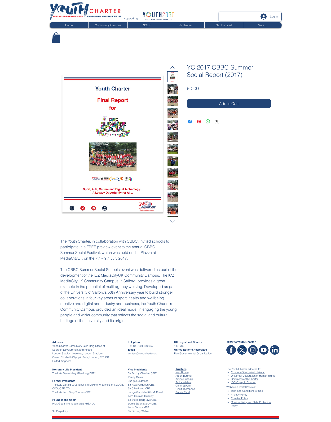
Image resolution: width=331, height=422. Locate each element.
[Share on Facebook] (190, 121)
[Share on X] (217, 121)
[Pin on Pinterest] (199, 121)
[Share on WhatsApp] (208, 121)
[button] (56, 37)
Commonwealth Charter (244, 379)
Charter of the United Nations (248, 372)
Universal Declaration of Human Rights (253, 375)
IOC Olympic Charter (243, 382)
